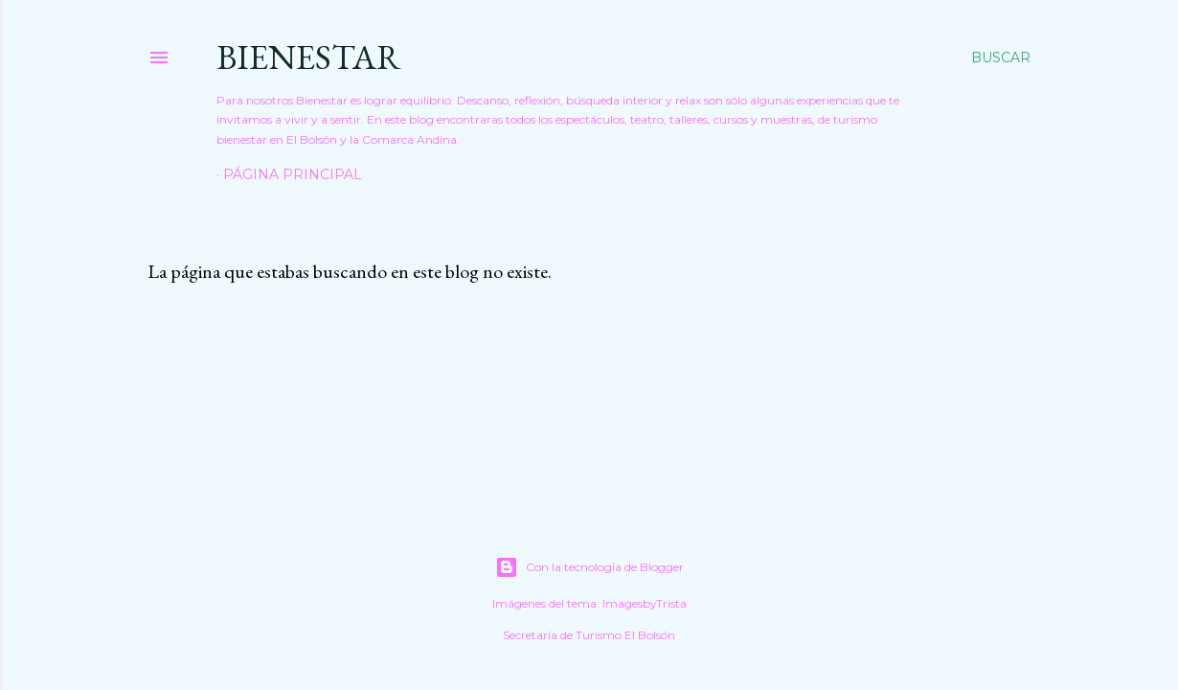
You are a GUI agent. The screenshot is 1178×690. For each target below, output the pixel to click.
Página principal (292, 174)
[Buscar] (1001, 57)
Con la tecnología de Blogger (589, 567)
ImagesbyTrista (644, 603)
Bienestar (308, 57)
